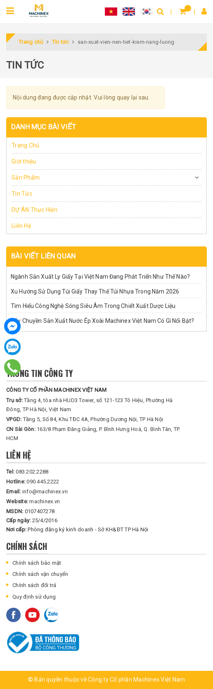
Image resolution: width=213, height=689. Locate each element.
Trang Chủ (25, 145)
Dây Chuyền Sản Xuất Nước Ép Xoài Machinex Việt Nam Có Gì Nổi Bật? (102, 320)
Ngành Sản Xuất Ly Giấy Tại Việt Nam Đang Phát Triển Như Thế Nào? (100, 276)
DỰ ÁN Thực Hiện (34, 209)
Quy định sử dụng (34, 597)
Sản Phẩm (26, 177)
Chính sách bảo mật (37, 563)
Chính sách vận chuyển (40, 574)
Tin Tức (22, 193)
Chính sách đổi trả (34, 585)
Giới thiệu (24, 161)
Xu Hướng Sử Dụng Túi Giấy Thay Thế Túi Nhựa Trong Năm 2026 (95, 291)
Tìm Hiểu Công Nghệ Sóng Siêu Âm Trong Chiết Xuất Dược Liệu (93, 306)
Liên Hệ (21, 226)
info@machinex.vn (37, 491)
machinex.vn (33, 501)
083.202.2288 (27, 472)
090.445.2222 (32, 481)
